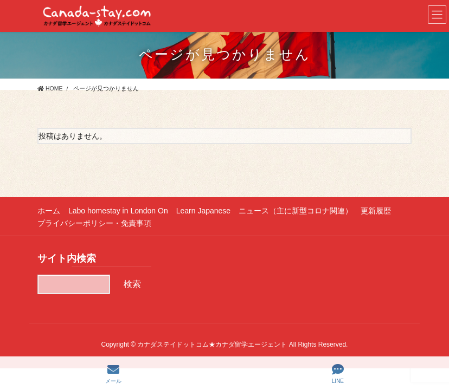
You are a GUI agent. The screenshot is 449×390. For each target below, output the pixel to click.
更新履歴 (376, 210)
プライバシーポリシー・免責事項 (94, 223)
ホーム (48, 210)
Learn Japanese (203, 210)
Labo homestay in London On (118, 210)
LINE (338, 373)
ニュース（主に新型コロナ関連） (295, 210)
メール (113, 373)
